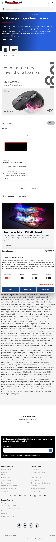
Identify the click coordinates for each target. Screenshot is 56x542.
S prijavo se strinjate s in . (21, 455)
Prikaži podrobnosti (45, 284)
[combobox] (29, 9)
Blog (3, 511)
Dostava (4, 472)
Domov (4, 14)
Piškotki (40, 539)
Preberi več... (7, 39)
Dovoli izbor (28, 289)
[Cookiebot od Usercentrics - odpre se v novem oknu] (46, 251)
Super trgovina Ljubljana (10, 508)
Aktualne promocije (38, 488)
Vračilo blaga (6, 480)
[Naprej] (53, 420)
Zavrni (10, 289)
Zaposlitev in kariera (8, 505)
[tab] (28, 123)
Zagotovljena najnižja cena (40, 483)
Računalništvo (11, 14)
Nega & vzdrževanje (8, 488)
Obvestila (4, 491)
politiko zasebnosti (34, 455)
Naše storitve (36, 467)
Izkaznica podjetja (7, 516)
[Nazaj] (3, 420)
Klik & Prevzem (6, 475)
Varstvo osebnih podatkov (10, 486)
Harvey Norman (7, 500)
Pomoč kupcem (7, 467)
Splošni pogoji (6, 483)
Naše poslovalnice (7, 503)
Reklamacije (5, 477)
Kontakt (4, 514)
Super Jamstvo (36, 469)
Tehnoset (34, 486)
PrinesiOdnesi (35, 491)
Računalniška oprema (23, 14)
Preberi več (8, 245)
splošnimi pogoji (22, 455)
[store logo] (13, 2)
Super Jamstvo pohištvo (39, 475)
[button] (49, 3)
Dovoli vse (45, 289)
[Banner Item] (28, 114)
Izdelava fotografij (37, 480)
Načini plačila (6, 469)
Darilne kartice (36, 477)
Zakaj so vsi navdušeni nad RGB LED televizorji (23, 232)
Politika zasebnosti (19, 539)
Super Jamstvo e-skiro (39, 472)
